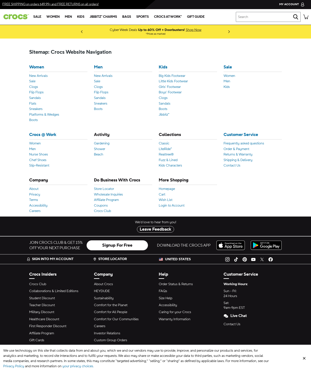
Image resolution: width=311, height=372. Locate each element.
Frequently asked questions (244, 144)
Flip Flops (36, 92)
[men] (68, 17)
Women (36, 67)
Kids (163, 67)
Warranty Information (174, 319)
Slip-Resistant (39, 166)
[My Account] (292, 4)
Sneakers (36, 109)
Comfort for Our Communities (116, 319)
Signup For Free (117, 245)
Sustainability (104, 298)
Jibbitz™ (164, 115)
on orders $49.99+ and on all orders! (50, 4)
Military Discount (41, 312)
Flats (32, 104)
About (33, 189)
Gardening (101, 144)
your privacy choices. (78, 366)
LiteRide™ (165, 149)
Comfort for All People (110, 312)
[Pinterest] (245, 259)
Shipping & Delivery (238, 160)
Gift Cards (36, 340)
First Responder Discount (47, 326)
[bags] (127, 17)
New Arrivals (38, 76)
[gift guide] (195, 17)
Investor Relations (107, 333)
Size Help (165, 298)
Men (98, 67)
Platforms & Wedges (44, 115)
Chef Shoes (37, 160)
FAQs (163, 291)
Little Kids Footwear (173, 81)
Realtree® (166, 155)
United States (178, 259)
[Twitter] (262, 259)
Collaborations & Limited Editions (53, 291)
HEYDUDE (102, 291)
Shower (99, 149)
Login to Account (171, 206)
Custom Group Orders (110, 340)
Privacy (34, 195)
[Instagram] (227, 259)
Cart (162, 195)
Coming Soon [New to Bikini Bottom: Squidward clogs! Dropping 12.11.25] (74, 31)
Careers (35, 211)
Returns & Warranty (238, 155)
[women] (53, 17)
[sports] (142, 17)
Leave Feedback (155, 229)
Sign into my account (50, 259)
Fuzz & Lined (168, 160)
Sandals (35, 98)
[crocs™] (15, 16)
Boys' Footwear (170, 92)
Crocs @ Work (42, 134)
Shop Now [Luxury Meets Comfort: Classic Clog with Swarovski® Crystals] (78, 31)
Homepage (167, 189)
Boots (33, 120)
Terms (33, 200)
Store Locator (104, 189)
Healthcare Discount (44, 319)
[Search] (295, 17)
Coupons (101, 206)
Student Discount (42, 298)
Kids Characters (170, 166)
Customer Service (241, 134)
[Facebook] (270, 259)
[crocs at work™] (167, 17)
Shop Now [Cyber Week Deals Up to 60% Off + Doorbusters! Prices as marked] (194, 30)
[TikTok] (236, 259)
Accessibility (38, 206)
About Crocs (103, 284)
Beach (98, 155)
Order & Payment (236, 149)
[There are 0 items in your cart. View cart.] (306, 17)
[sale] (37, 17)
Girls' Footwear (170, 87)
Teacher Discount (42, 305)
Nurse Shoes (38, 155)
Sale (32, 81)
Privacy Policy (13, 366)
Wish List (165, 200)
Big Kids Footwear (172, 76)
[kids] (81, 17)
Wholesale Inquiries (108, 195)
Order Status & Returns (176, 284)
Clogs (33, 87)
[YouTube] (253, 259)
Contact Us (232, 166)
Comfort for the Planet (110, 305)
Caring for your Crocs (175, 312)
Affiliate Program (106, 200)
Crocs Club (102, 211)
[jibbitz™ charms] (103, 17)
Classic (164, 144)
